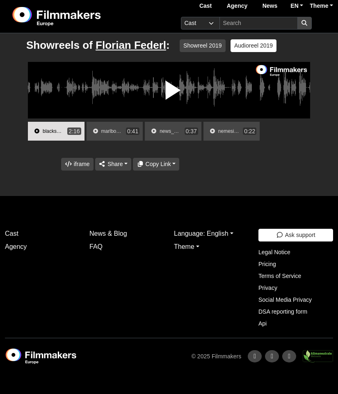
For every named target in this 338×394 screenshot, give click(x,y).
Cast (205, 5)
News (270, 5)
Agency (237, 5)
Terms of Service (279, 276)
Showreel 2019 (202, 45)
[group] (56, 131)
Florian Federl (131, 45)
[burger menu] (324, 23)
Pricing (267, 264)
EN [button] (294, 5)
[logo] (76, 16)
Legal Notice (274, 252)
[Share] (113, 164)
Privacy (267, 288)
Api (262, 323)
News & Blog (108, 233)
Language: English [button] (201, 233)
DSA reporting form (282, 311)
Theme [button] (319, 5)
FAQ (96, 246)
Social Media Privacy (285, 299)
